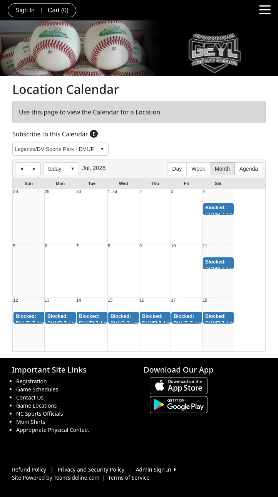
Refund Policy (29, 469)
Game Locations (36, 405)
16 (141, 300)
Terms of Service (129, 477)
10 (173, 246)
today (54, 169)
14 (78, 300)
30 (78, 192)
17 (173, 300)
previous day (21, 168)
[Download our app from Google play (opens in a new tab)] (179, 404)
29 (47, 192)
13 (47, 300)
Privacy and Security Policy (91, 469)
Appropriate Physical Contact (52, 429)
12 (15, 300)
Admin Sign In (156, 469)
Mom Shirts (30, 421)
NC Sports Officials (39, 413)
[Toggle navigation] (265, 9)
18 (205, 300)
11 (205, 246)
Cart (58, 10)
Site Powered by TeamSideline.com (55, 477)
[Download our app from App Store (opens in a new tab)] (179, 385)
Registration (31, 381)
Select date (72, 168)
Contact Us (30, 397)
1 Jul (112, 192)
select (102, 149)
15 (110, 300)
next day (34, 168)
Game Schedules (37, 389)
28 (15, 192)
